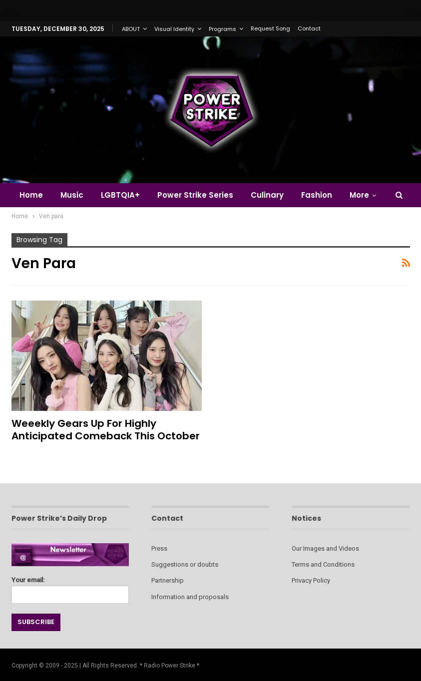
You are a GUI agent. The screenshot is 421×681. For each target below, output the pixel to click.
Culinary (267, 195)
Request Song (270, 28)
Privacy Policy (311, 580)
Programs (222, 29)
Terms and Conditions (323, 564)
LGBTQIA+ (120, 195)
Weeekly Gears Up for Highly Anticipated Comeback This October (105, 429)
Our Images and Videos (325, 548)
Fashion (316, 195)
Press (159, 548)
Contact (309, 28)
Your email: (70, 587)
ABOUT (131, 29)
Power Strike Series (195, 195)
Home (31, 195)
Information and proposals (190, 597)
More (359, 195)
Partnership (167, 580)
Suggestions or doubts (184, 564)
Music (71, 195)
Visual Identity (174, 29)
